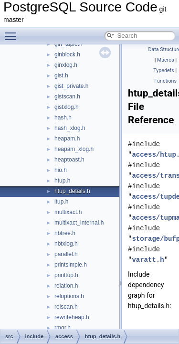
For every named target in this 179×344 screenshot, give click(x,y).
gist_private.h (71, 86)
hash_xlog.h (69, 128)
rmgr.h (62, 327)
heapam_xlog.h (74, 149)
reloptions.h (69, 296)
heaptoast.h (69, 159)
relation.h (66, 285)
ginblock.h (67, 54)
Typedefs (163, 70)
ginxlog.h (65, 65)
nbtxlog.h (66, 243)
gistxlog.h (66, 107)
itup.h (61, 201)
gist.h (61, 75)
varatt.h (148, 259)
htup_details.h (72, 191)
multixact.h (68, 212)
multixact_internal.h (79, 222)
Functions (165, 81)
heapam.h (67, 138)
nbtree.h (64, 233)
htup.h (62, 180)
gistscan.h (67, 96)
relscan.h (66, 306)
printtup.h (66, 275)
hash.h (63, 117)
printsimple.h (70, 264)
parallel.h (66, 254)
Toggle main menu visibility (13, 32)
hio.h (60, 170)
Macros (165, 60)
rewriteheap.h (71, 317)
